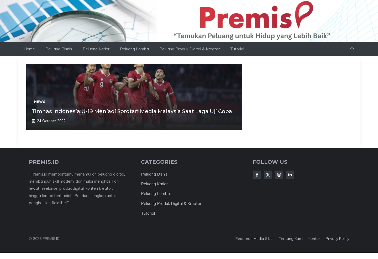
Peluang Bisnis (58, 48)
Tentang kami (291, 238)
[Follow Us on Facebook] (257, 175)
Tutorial (237, 48)
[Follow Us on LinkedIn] (290, 175)
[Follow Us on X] (268, 175)
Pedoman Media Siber (254, 238)
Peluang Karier (96, 48)
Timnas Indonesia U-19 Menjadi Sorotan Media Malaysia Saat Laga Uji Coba (132, 111)
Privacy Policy (337, 238)
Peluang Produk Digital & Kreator (189, 48)
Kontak (314, 238)
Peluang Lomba (134, 48)
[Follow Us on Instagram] (279, 175)
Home (29, 48)
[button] (352, 49)
